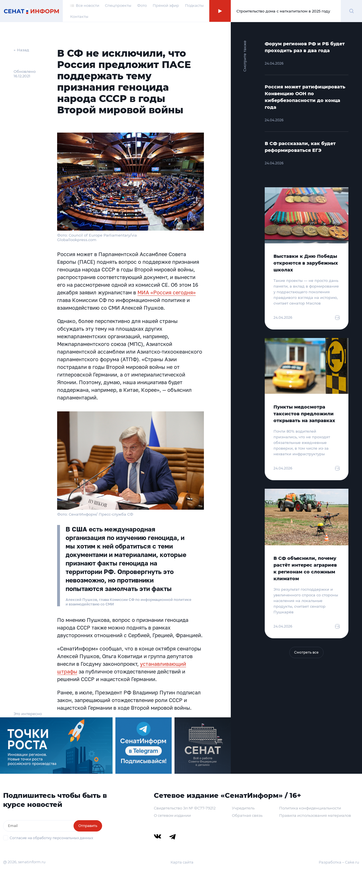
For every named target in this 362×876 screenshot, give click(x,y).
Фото (142, 5)
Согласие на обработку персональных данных (51, 838)
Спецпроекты (118, 5)
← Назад (21, 50)
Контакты (79, 16)
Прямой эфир (166, 5)
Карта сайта (182, 862)
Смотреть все (306, 652)
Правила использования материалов (315, 815)
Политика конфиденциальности (310, 808)
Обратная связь (247, 815)
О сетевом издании (172, 815)
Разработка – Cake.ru (339, 862)
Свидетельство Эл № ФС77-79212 (185, 808)
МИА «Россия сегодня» (166, 292)
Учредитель (243, 808)
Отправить (87, 826)
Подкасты (194, 5)
